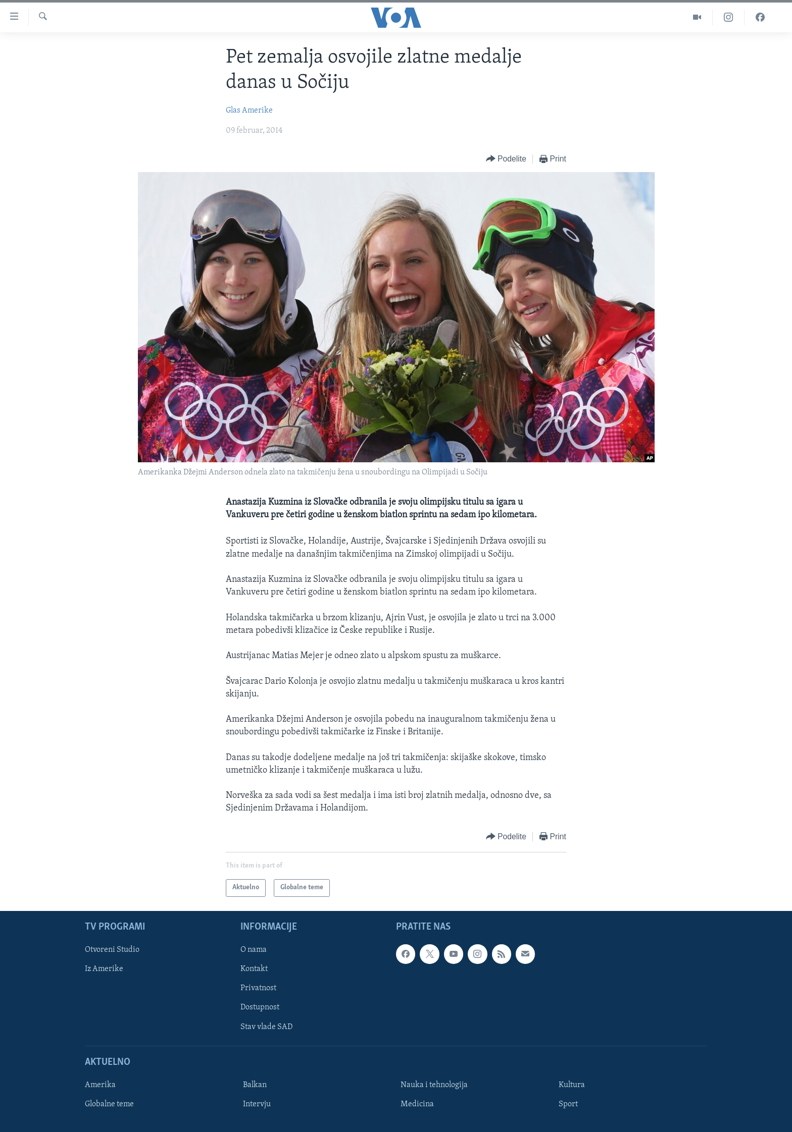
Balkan (255, 1085)
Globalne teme (109, 1104)
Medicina (417, 1104)
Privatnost (258, 988)
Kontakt (254, 969)
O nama (253, 950)
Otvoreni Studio (112, 950)
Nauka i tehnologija (434, 1085)
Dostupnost (259, 1007)
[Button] (506, 159)
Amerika (100, 1085)
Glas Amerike (249, 110)
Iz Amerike (104, 969)
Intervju (257, 1104)
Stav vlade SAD (266, 1026)
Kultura (572, 1085)
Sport (568, 1104)
